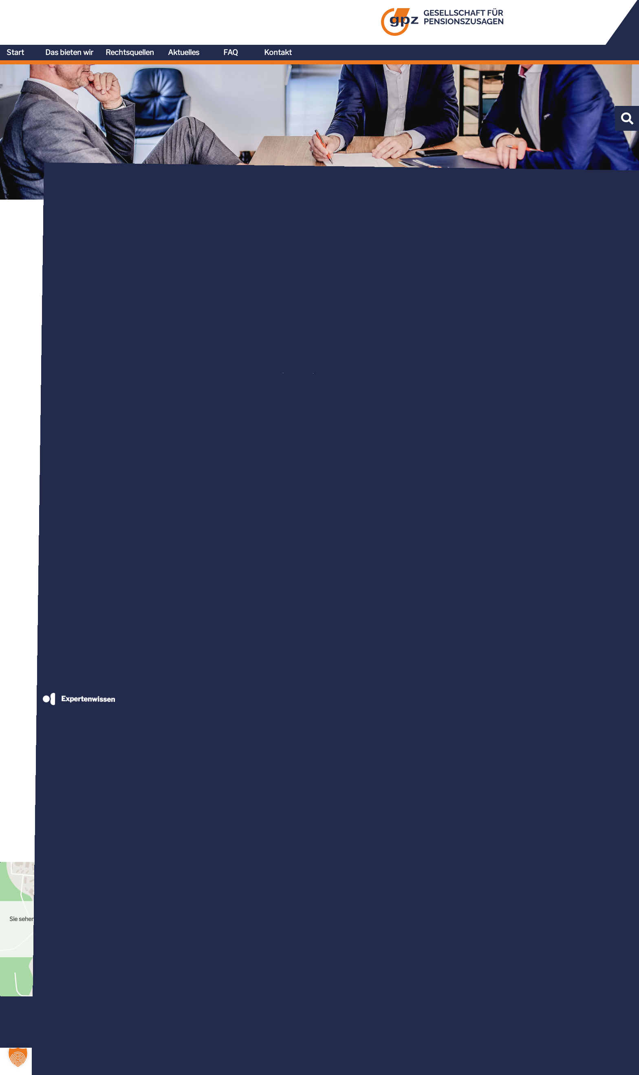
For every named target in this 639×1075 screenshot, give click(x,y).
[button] (18, 1057)
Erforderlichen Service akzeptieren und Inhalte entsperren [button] (529, 941)
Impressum (579, 1061)
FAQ (550, 19)
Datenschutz (533, 1061)
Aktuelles (503, 19)
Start (335, 19)
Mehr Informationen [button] (213, 939)
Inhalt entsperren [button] (529, 916)
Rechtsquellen (449, 19)
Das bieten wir (389, 19)
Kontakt (597, 19)
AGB (497, 1061)
